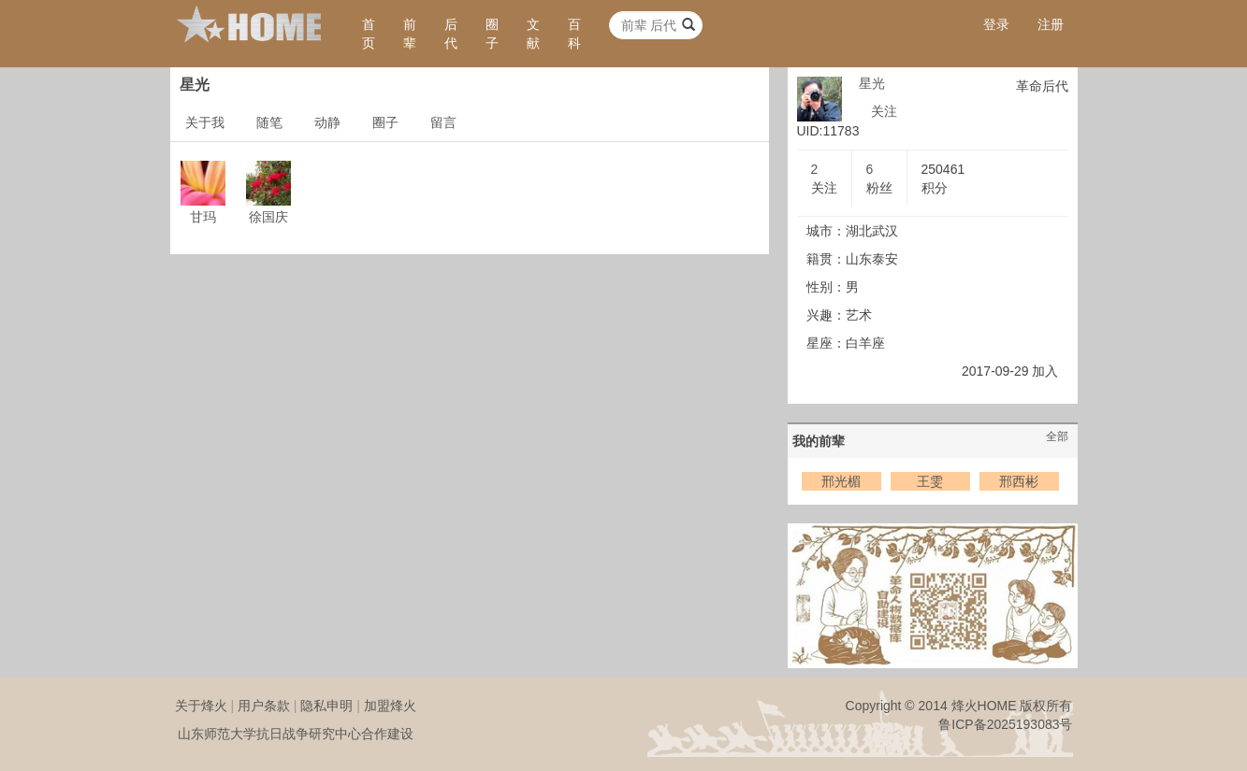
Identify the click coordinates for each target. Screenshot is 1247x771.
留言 (443, 122)
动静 (327, 122)
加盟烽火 (390, 705)
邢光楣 (841, 481)
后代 (450, 33)
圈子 (492, 33)
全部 (1057, 436)
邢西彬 (1018, 481)
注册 (1050, 24)
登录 (996, 24)
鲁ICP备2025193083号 (1005, 724)
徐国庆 (268, 216)
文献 (533, 33)
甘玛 (203, 216)
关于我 (205, 122)
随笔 (269, 122)
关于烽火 (201, 705)
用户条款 (264, 705)
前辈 (409, 33)
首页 (368, 33)
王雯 (930, 481)
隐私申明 (326, 705)
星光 (872, 83)
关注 (884, 111)
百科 (574, 33)
